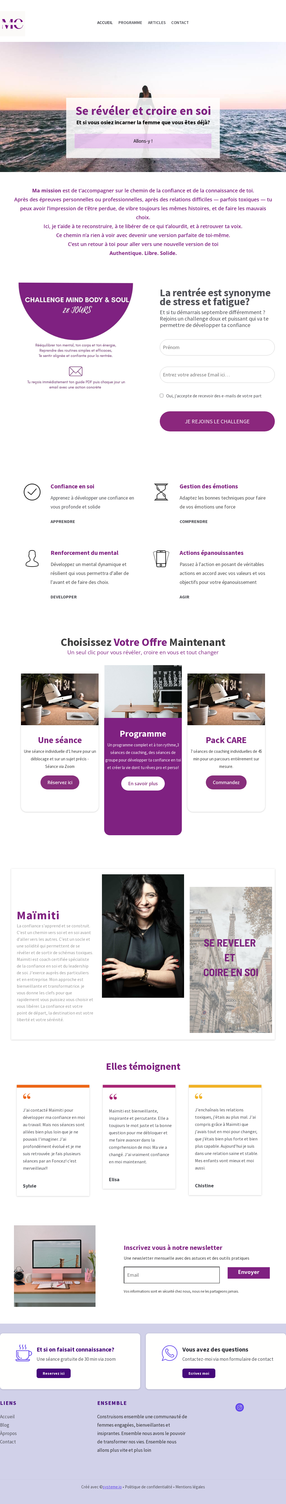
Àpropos (8, 1433)
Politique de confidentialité (148, 1486)
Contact (8, 1442)
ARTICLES (157, 22)
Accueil (7, 1417)
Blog (4, 1425)
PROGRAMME (130, 22)
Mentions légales (190, 1486)
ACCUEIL (105, 22)
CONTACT (180, 22)
